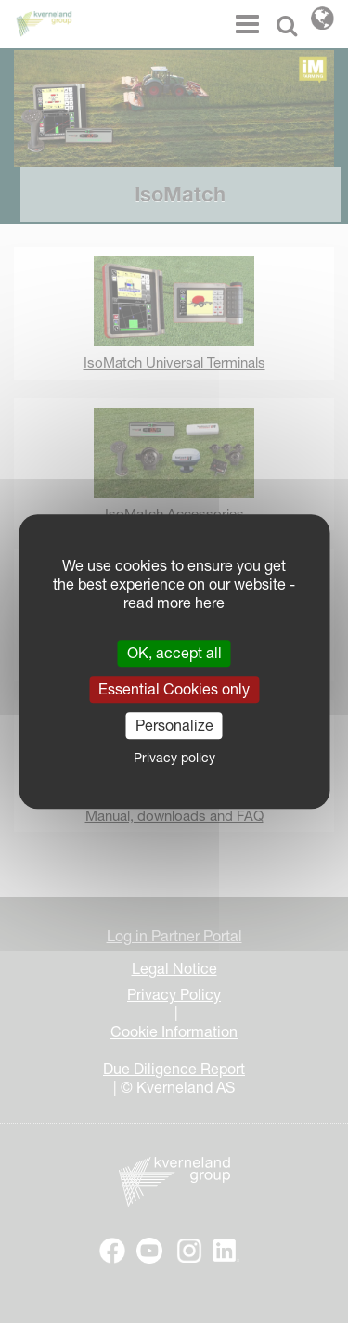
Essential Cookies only (174, 689)
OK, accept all (174, 652)
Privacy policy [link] (174, 757)
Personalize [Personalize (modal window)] (174, 725)
